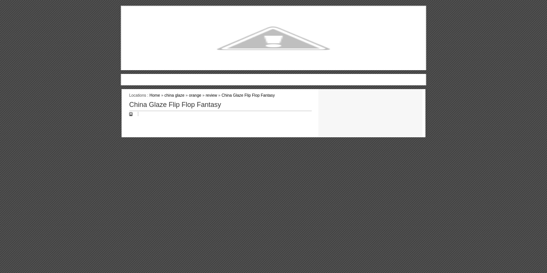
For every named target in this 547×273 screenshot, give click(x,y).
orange (195, 95)
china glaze (174, 95)
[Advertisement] (273, 77)
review (211, 95)
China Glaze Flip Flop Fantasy (248, 95)
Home (154, 95)
